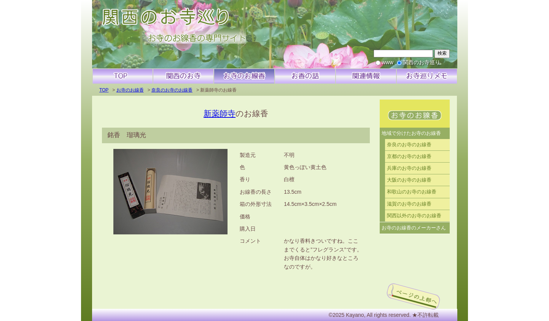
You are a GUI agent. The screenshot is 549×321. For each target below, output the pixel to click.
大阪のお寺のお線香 (409, 180)
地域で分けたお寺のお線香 (411, 133)
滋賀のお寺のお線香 (409, 204)
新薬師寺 (220, 113)
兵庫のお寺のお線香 (409, 168)
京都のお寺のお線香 (409, 156)
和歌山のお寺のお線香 (411, 191)
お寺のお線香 (130, 90)
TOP (103, 90)
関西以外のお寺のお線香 (414, 215)
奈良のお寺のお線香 (172, 90)
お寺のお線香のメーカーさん (414, 228)
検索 (442, 53)
